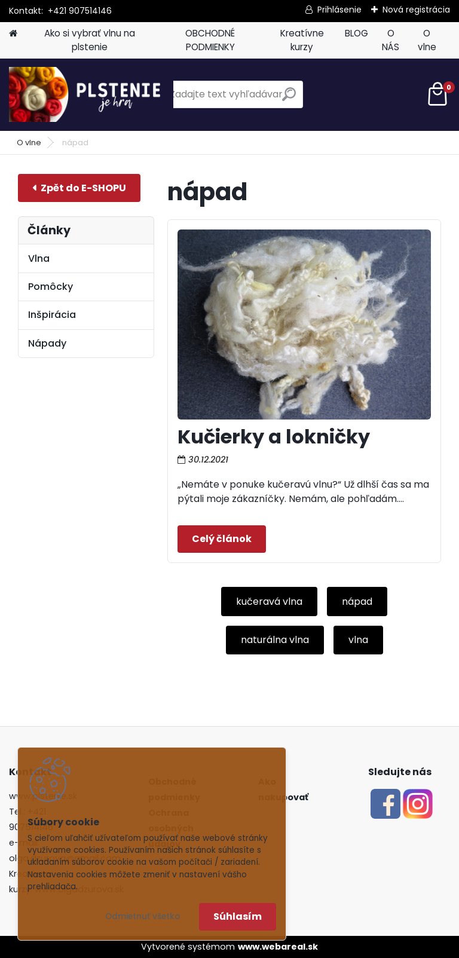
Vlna (39, 258)
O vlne (427, 40)
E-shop (79, 188)
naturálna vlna (275, 640)
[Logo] (91, 94)
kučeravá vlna (269, 601)
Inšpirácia (52, 315)
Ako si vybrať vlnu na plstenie (89, 40)
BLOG (356, 33)
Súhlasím (237, 916)
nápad (357, 601)
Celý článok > (222, 539)
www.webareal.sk (278, 947)
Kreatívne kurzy (302, 40)
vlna (358, 640)
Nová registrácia (416, 10)
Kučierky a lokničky (274, 436)
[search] (289, 99)
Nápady (47, 343)
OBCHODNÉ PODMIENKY (210, 40)
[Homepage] (13, 33)
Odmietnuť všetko (142, 916)
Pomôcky (50, 286)
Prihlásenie (339, 10)
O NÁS (390, 40)
